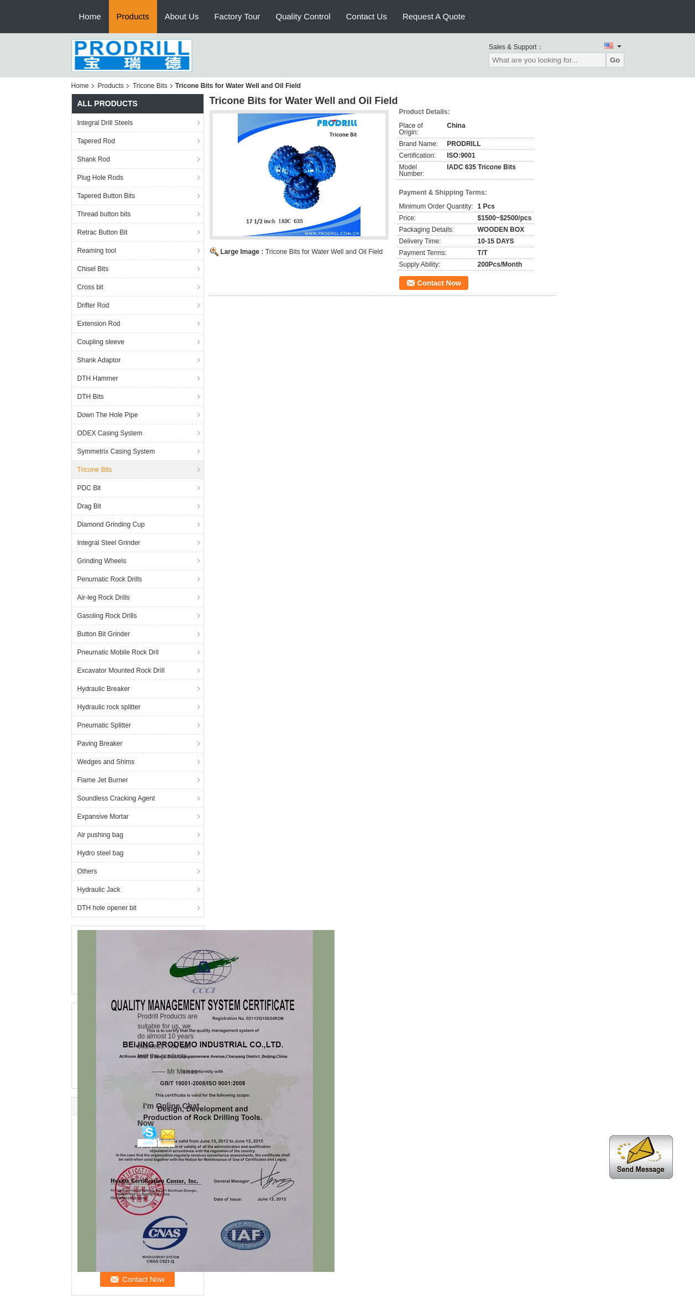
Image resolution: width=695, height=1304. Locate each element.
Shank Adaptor (99, 360)
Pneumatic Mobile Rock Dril (118, 652)
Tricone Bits (150, 86)
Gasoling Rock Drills (107, 616)
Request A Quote (434, 16)
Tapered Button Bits (106, 196)
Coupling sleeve (100, 342)
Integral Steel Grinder (108, 543)
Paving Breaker (100, 743)
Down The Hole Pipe (107, 415)
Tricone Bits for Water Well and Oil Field (324, 252)
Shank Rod (93, 159)
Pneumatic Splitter (104, 725)
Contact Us (366, 16)
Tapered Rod (96, 141)
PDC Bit (89, 488)
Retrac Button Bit (102, 232)
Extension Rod (99, 324)
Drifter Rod (93, 305)
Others (87, 871)
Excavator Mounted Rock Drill (121, 670)
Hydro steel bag (100, 853)
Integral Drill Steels (105, 123)
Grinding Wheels (102, 561)
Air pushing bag (100, 835)
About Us (182, 16)
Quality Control (303, 16)
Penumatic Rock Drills (109, 579)
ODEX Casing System (110, 433)
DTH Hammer (97, 378)
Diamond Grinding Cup (111, 524)
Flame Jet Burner (102, 780)
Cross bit (90, 287)
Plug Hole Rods (100, 177)
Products (133, 16)
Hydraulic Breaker (103, 689)
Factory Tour (237, 16)
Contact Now (439, 283)
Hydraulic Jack (99, 889)
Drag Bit (89, 506)
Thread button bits (104, 214)
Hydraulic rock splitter (109, 707)
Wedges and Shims (106, 762)
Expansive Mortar (103, 816)
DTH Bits (90, 397)
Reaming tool (97, 250)
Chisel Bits (93, 269)
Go (615, 60)
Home (90, 16)
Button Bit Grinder (103, 634)
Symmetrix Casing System (116, 451)
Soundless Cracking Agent (116, 798)
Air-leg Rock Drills (103, 597)
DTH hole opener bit (107, 908)
